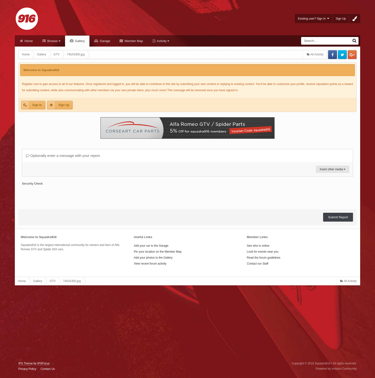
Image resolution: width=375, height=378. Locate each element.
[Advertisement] (187, 323)
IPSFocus (43, 363)
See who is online (258, 245)
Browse (53, 41)
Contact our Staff (257, 263)
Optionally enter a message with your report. (63, 156)
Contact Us (48, 369)
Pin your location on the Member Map (157, 251)
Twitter (342, 54)
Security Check (32, 183)
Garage (104, 41)
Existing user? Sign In (313, 18)
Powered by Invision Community (336, 368)
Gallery (79, 41)
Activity (162, 41)
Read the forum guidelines (263, 257)
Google (352, 54)
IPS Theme (25, 363)
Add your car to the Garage (151, 245)
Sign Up (341, 18)
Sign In (37, 105)
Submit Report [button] (338, 217)
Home (28, 41)
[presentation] (58, 196)
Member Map (133, 41)
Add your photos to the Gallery (153, 257)
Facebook (332, 54)
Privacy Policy (27, 369)
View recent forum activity (150, 263)
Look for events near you (262, 251)
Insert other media (332, 169)
